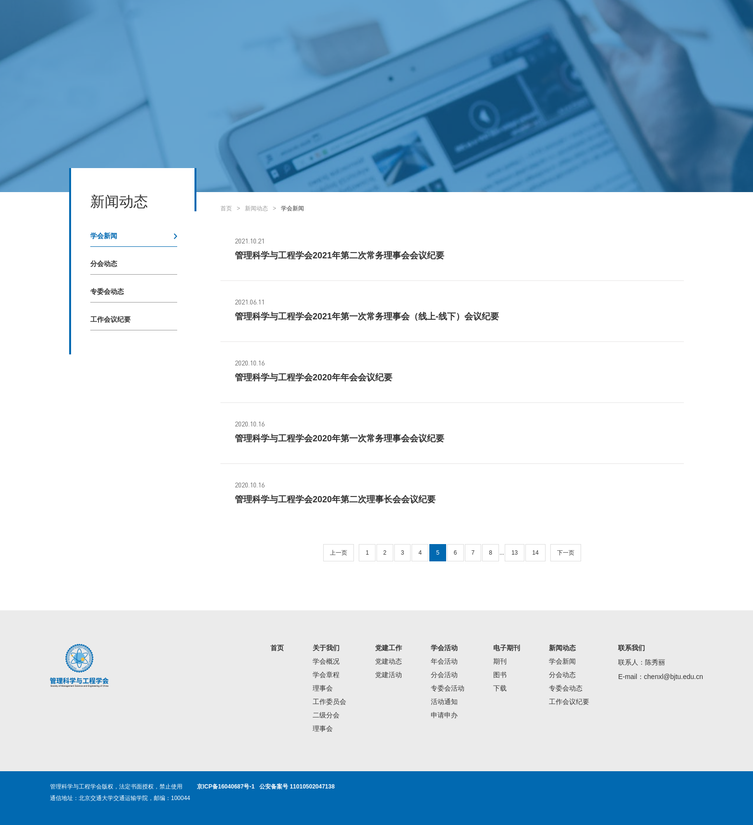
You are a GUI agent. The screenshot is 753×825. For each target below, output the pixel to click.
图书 (500, 675)
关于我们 (326, 648)
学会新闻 (103, 236)
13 (514, 552)
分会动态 (103, 263)
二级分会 (326, 715)
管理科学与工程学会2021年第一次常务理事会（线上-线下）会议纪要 (367, 316)
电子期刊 (506, 648)
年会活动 (444, 661)
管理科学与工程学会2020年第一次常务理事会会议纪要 (339, 438)
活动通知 (444, 701)
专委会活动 (447, 688)
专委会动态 (107, 291)
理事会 (323, 688)
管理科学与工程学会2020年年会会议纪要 (313, 377)
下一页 (565, 552)
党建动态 (388, 661)
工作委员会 (329, 701)
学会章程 (326, 675)
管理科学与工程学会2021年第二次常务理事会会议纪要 (339, 255)
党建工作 (388, 648)
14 (535, 552)
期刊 (500, 661)
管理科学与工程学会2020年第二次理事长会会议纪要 (335, 499)
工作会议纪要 (110, 319)
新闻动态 (256, 208)
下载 (500, 688)
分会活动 (444, 675)
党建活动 (388, 675)
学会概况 (326, 661)
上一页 (338, 552)
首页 (226, 208)
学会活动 (444, 648)
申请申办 (444, 715)
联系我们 (631, 648)
